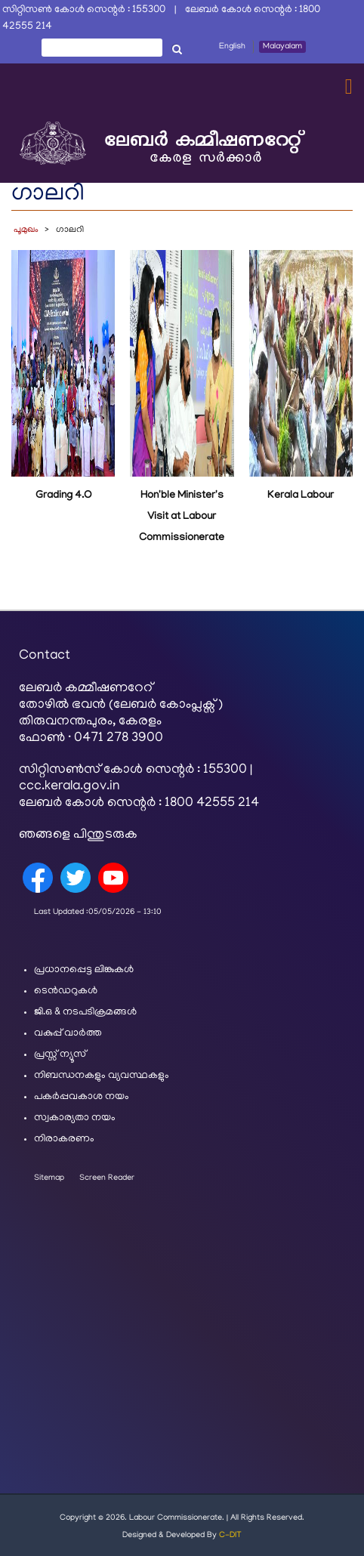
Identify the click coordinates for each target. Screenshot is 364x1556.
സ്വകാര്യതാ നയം (75, 1118)
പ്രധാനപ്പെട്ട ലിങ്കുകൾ (84, 970)
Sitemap (49, 1178)
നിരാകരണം (64, 1139)
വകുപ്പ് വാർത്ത (68, 1033)
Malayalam (282, 46)
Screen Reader (106, 1178)
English (232, 46)
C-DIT (230, 1535)
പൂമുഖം (26, 230)
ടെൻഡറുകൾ (65, 991)
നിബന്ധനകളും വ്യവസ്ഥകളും (101, 1076)
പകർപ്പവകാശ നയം (81, 1097)
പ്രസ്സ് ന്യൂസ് (60, 1054)
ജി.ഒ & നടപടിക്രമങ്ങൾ (85, 1012)
